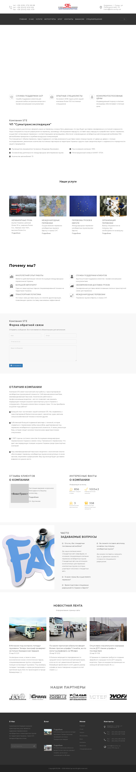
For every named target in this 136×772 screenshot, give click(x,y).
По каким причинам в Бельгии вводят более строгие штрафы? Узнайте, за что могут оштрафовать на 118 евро (67, 648)
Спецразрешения (94, 19)
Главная (23, 19)
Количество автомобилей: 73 (22, 156)
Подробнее (16, 233)
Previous (6, 697)
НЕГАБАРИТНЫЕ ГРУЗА (22, 220)
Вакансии (79, 19)
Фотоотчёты (50, 19)
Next (130, 697)
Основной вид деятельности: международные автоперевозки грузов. (38, 153)
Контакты (68, 19)
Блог (60, 19)
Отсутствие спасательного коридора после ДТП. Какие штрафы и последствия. (107, 648)
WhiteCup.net (70, 768)
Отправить (16, 365)
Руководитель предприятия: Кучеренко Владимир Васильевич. (35, 149)
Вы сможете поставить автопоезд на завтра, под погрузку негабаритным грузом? (111, 546)
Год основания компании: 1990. (83, 149)
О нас (31, 19)
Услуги (39, 19)
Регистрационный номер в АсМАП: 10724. (87, 153)
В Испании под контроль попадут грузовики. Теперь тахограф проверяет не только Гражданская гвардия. (27, 648)
